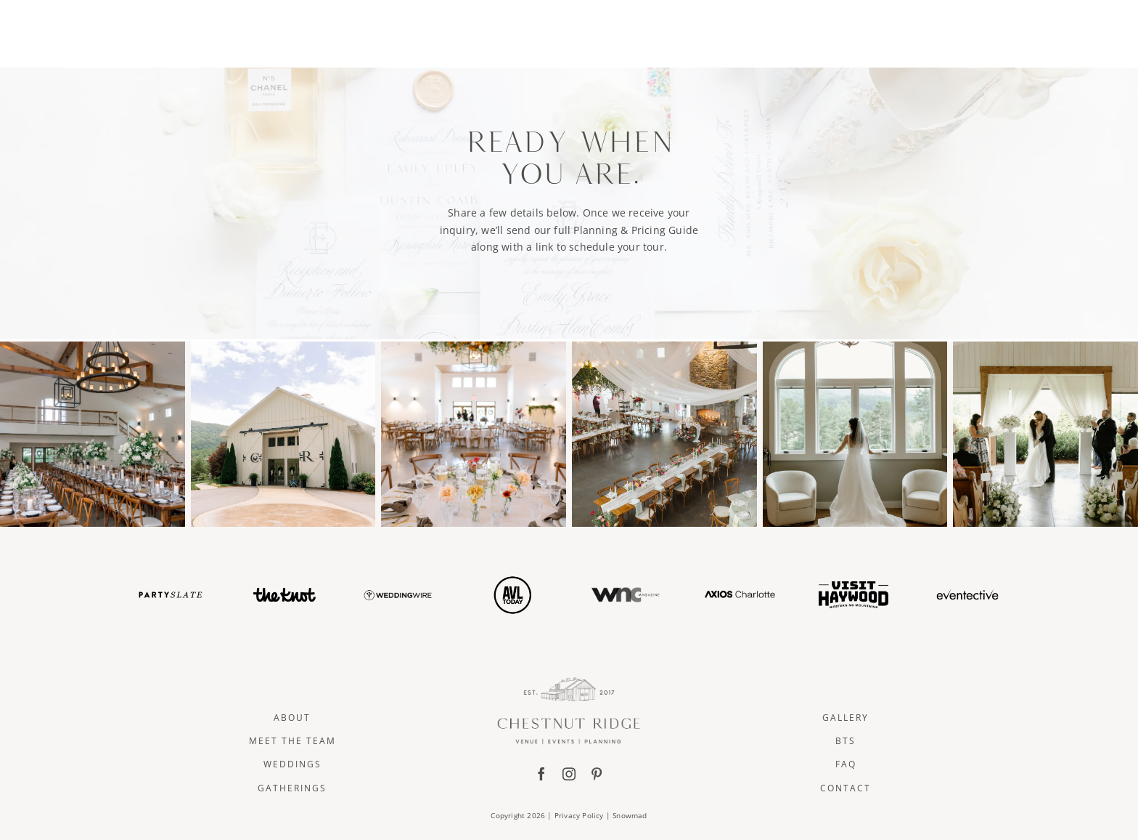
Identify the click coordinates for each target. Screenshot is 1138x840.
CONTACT (894, 31)
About (292, 717)
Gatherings (292, 788)
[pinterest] (596, 773)
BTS (845, 741)
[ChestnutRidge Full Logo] (569, 682)
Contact (845, 788)
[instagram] (569, 773)
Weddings (292, 764)
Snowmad (630, 815)
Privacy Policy (579, 815)
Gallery (845, 717)
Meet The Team (292, 741)
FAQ (845, 764)
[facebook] (541, 773)
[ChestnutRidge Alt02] (569, 12)
